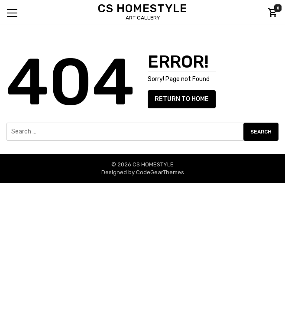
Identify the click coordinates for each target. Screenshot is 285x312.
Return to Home (182, 99)
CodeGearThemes (160, 172)
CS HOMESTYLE (142, 8)
